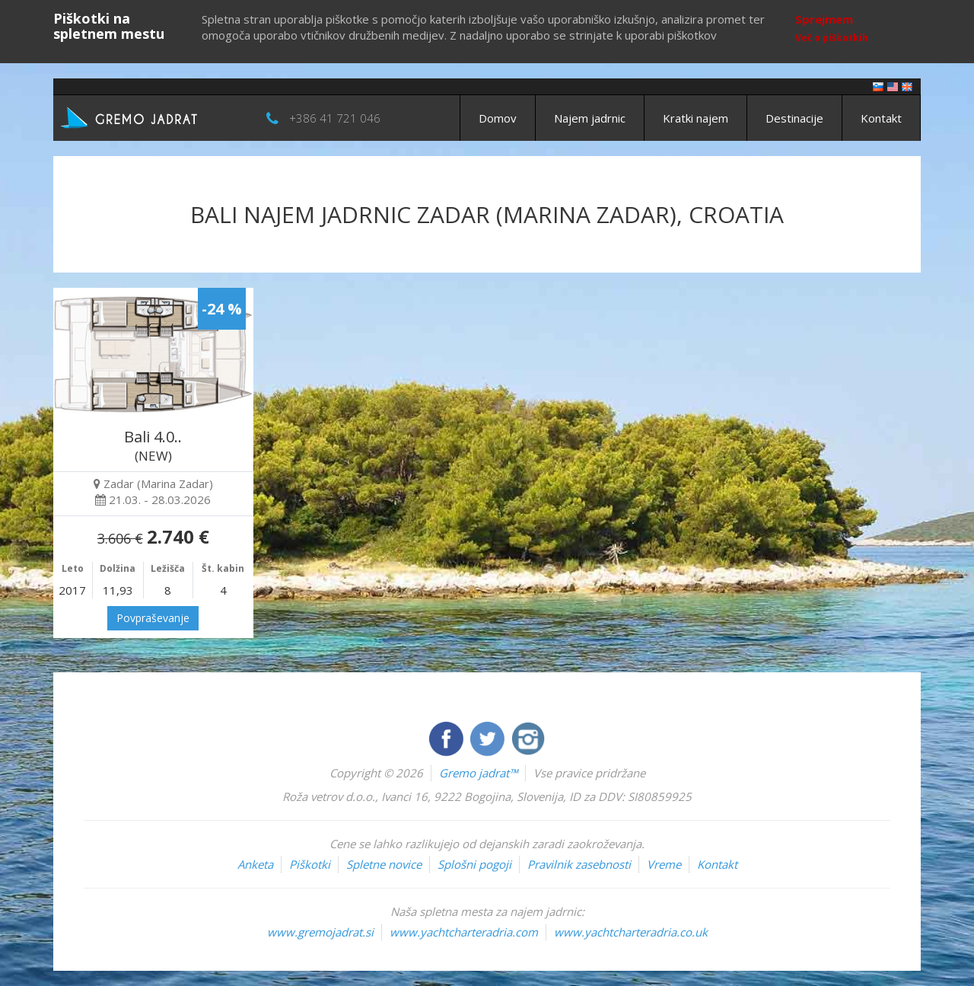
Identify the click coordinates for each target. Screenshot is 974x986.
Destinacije (794, 118)
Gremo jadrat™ (478, 772)
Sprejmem (824, 19)
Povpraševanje (152, 618)
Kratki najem (695, 118)
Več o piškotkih (831, 37)
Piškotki (309, 864)
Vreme (664, 864)
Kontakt (881, 118)
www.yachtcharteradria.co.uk (631, 932)
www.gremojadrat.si (320, 932)
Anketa (255, 864)
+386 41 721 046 (334, 118)
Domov (498, 118)
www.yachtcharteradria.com (464, 932)
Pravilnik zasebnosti (579, 864)
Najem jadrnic (589, 118)
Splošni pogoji (474, 864)
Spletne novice (384, 864)
